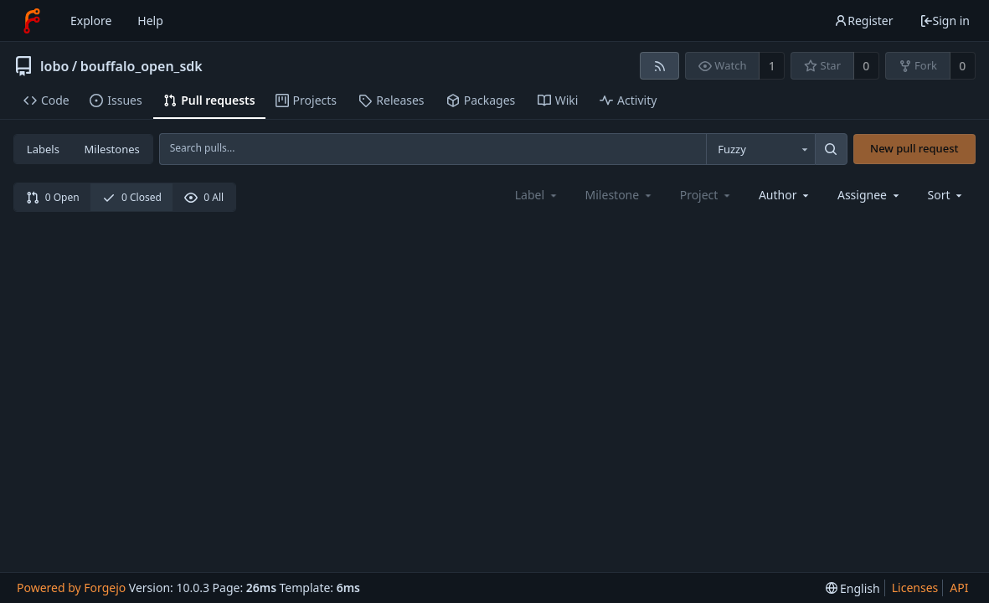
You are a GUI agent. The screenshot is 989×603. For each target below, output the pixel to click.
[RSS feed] (659, 66)
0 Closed (132, 197)
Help (150, 20)
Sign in (944, 20)
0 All (204, 197)
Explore (90, 20)
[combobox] (760, 149)
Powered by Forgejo (71, 587)
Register (863, 20)
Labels (43, 149)
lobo (54, 66)
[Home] (31, 21)
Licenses (915, 587)
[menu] (946, 195)
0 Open (53, 197)
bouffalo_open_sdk (141, 66)
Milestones (112, 149)
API (959, 587)
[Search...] (831, 149)
